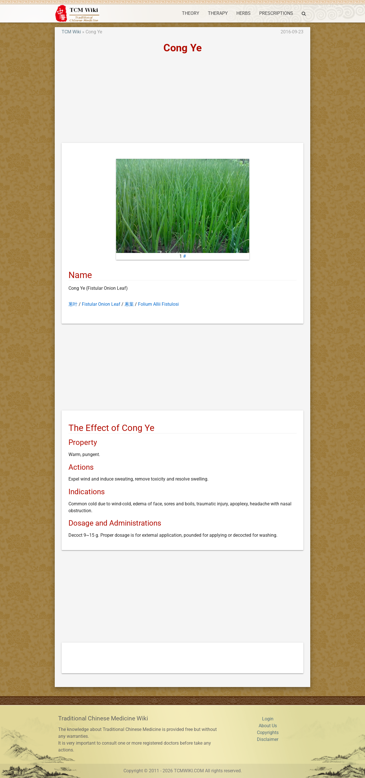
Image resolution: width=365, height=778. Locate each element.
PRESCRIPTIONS (276, 13)
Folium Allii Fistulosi (158, 304)
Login (267, 719)
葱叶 (73, 304)
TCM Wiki (71, 32)
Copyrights (268, 732)
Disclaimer (267, 739)
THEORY (190, 13)
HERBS (243, 13)
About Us (268, 725)
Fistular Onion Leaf (101, 304)
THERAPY (218, 13)
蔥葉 (129, 304)
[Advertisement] (182, 100)
